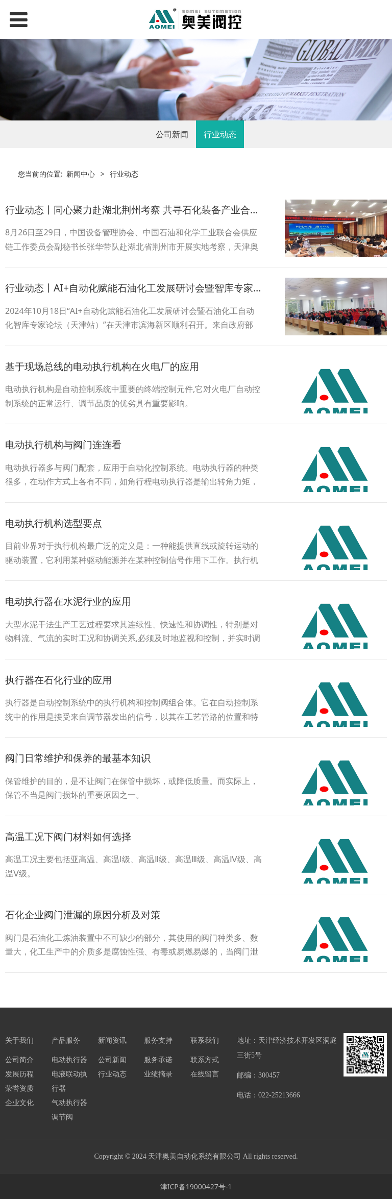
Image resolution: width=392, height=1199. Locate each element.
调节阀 (62, 1116)
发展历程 (19, 1074)
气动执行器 (69, 1102)
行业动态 (220, 134)
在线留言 (204, 1074)
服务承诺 (158, 1059)
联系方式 (204, 1059)
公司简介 (19, 1059)
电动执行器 (69, 1059)
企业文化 (19, 1102)
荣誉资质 (19, 1088)
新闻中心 (80, 174)
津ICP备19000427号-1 (196, 1186)
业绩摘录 (158, 1074)
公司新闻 (172, 134)
